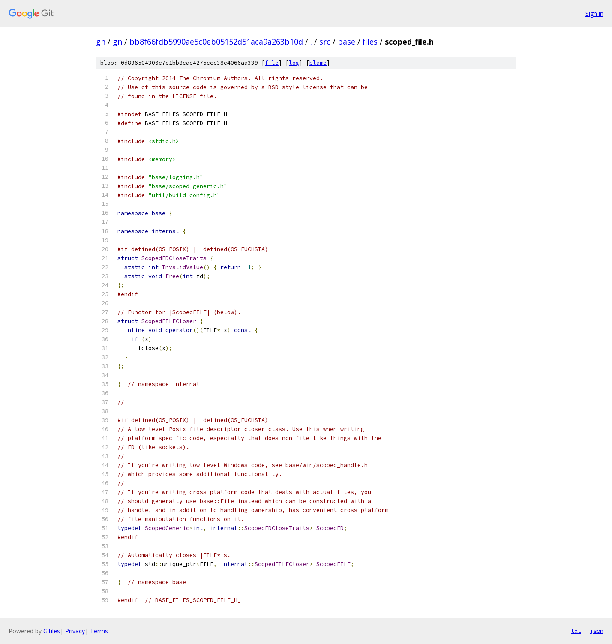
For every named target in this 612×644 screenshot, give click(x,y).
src (324, 41)
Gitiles (51, 631)
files (370, 41)
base (346, 41)
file (272, 62)
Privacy (75, 631)
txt (576, 631)
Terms (99, 631)
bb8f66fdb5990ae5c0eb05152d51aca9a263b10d (216, 41)
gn (100, 41)
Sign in (594, 13)
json (596, 631)
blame (318, 62)
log (294, 62)
